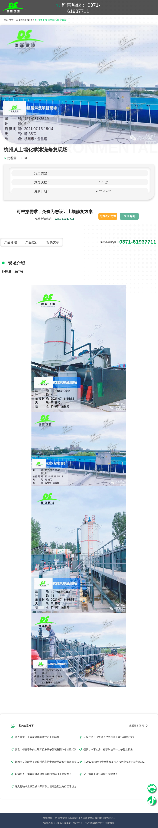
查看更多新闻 (136, 725)
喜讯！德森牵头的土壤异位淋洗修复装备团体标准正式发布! (47, 749)
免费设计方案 (107, 216)
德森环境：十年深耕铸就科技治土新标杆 (37, 737)
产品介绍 (10, 242)
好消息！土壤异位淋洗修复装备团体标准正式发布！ (43, 774)
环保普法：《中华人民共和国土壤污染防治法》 (109, 737)
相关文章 (52, 242)
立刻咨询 (129, 216)
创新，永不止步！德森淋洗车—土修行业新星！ (109, 749)
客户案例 (27, 20)
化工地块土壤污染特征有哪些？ (100, 774)
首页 (18, 20)
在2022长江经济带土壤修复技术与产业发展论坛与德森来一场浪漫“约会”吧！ (115, 761)
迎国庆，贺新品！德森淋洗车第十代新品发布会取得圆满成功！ (47, 761)
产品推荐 (31, 242)
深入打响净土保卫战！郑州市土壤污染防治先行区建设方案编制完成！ (47, 786)
